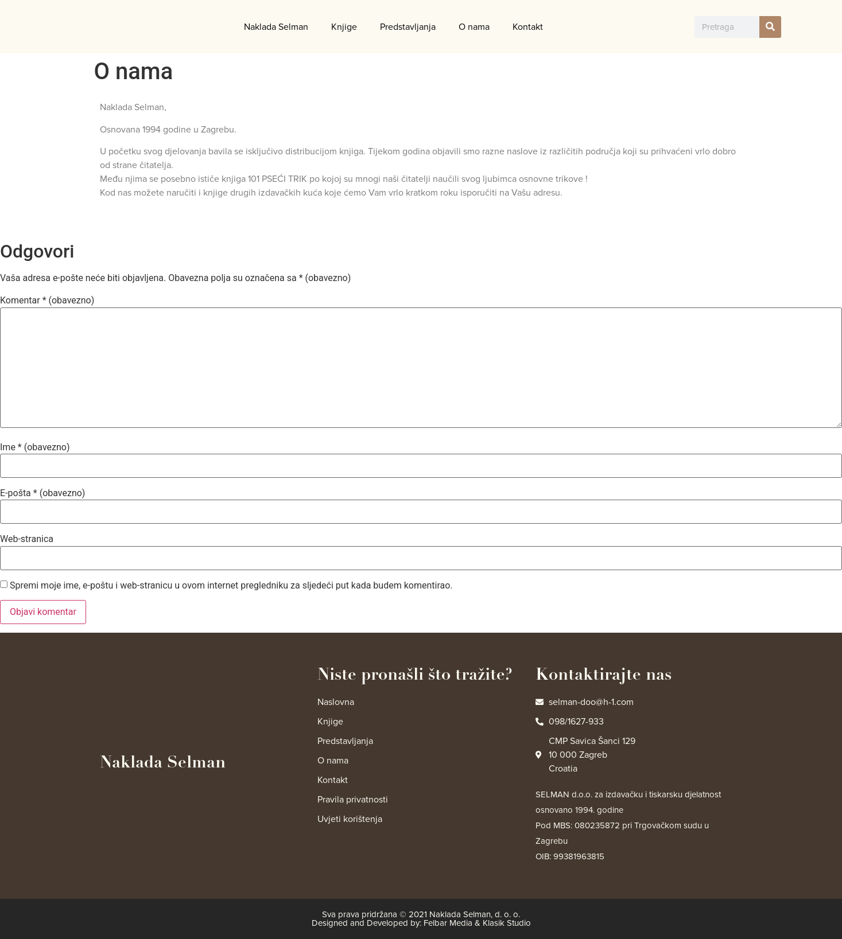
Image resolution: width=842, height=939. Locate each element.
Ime (34, 447)
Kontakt (528, 27)
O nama (474, 27)
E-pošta (42, 493)
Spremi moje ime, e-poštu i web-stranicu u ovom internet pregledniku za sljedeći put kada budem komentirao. (231, 585)
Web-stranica (26, 539)
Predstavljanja (408, 27)
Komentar (47, 300)
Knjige (344, 27)
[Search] (770, 27)
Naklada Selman (276, 27)
